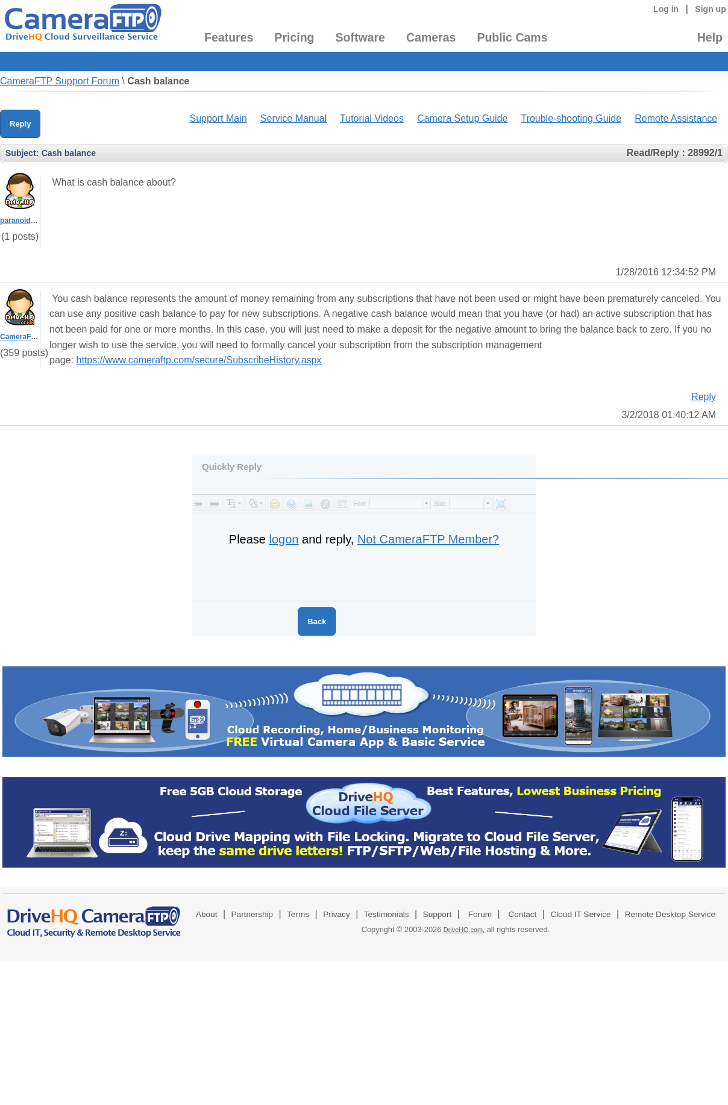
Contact (523, 914)
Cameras (431, 37)
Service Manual (293, 118)
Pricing (294, 37)
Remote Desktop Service (670, 914)
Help (710, 37)
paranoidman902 (28, 220)
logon (284, 539)
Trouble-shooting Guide (571, 118)
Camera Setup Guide (462, 118)
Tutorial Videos (372, 118)
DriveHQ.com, (464, 929)
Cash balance (158, 81)
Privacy (336, 914)
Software (360, 37)
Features (228, 37)
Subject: (22, 153)
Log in (666, 9)
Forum (480, 914)
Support (437, 914)
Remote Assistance (676, 118)
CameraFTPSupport (34, 337)
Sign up (710, 9)
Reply (20, 123)
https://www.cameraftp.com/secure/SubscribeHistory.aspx (198, 360)
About (207, 914)
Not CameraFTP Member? (428, 539)
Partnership (252, 914)
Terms (298, 914)
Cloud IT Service (580, 914)
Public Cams (512, 37)
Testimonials (386, 914)
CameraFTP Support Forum (59, 81)
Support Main (217, 118)
